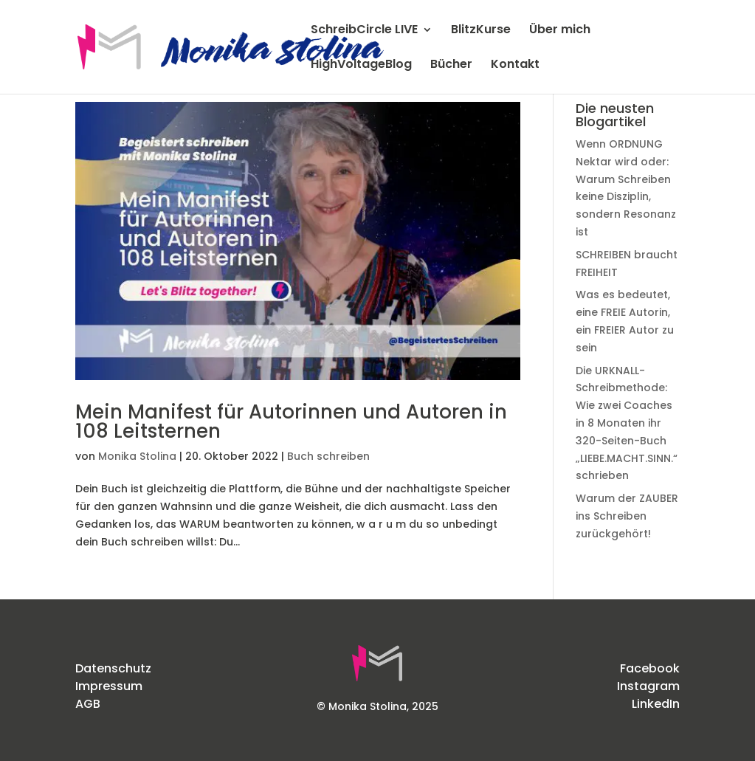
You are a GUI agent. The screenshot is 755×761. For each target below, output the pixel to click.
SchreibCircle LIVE (364, 31)
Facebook (650, 668)
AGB (87, 703)
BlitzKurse (481, 31)
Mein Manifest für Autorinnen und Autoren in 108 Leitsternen (291, 421)
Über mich (559, 31)
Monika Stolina (137, 456)
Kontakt (515, 65)
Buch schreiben (328, 456)
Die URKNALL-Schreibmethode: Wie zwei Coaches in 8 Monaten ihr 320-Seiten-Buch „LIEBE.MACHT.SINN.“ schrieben (627, 423)
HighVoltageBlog (361, 65)
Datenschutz (113, 668)
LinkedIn (656, 703)
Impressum (108, 686)
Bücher (451, 65)
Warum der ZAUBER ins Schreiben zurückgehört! (627, 516)
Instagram (648, 686)
